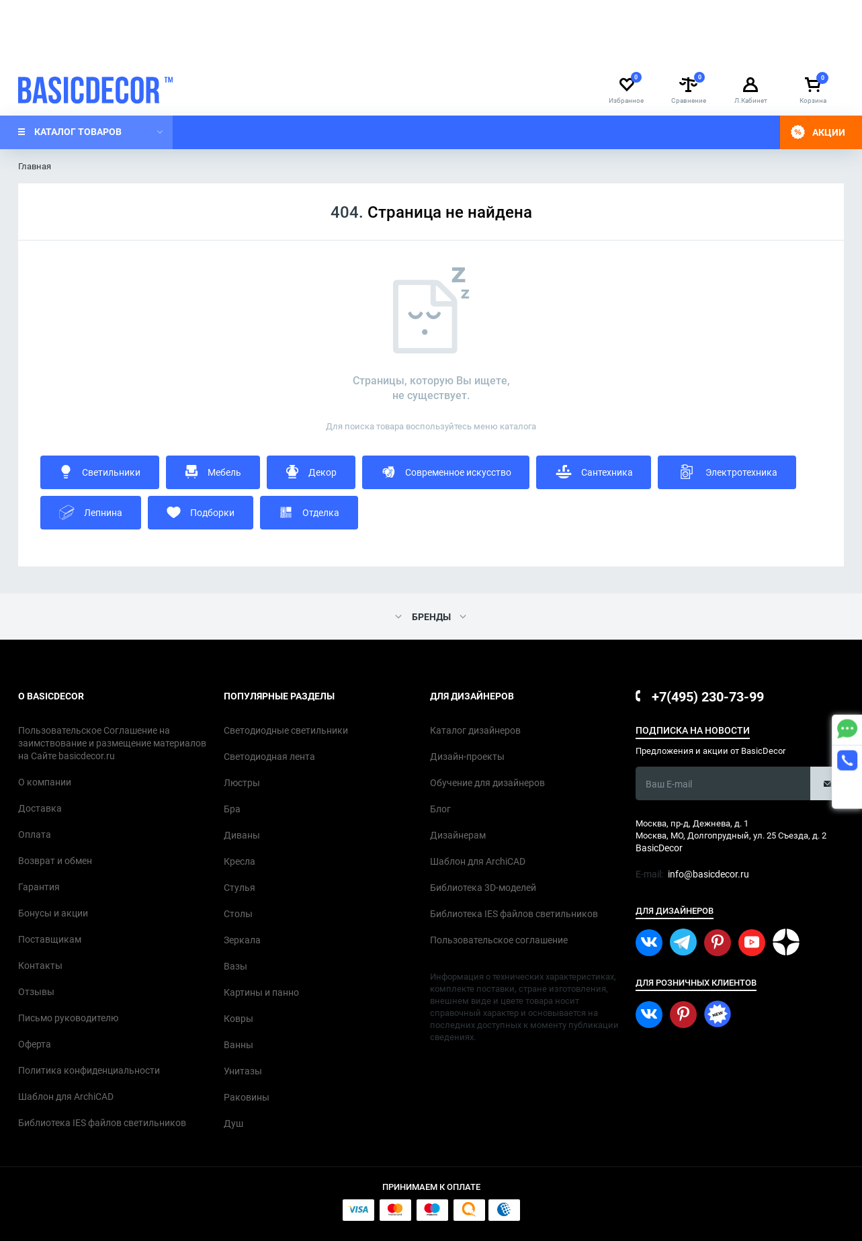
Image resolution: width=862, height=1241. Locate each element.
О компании (160, 50)
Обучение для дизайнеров (527, 50)
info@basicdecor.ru (621, 13)
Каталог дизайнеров (643, 50)
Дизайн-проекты (740, 50)
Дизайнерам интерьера (67, 50)
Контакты (333, 50)
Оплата (278, 50)
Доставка (224, 50)
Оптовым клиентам (413, 50)
